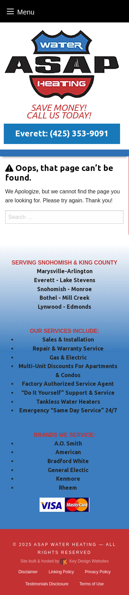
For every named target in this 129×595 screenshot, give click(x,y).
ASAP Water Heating (65, 544)
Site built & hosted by (64, 561)
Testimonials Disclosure (46, 584)
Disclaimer (27, 571)
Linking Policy (61, 571)
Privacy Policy (98, 571)
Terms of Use (91, 584)
